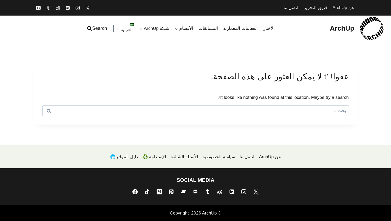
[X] (87, 7)
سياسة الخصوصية (219, 156)
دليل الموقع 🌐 (124, 156)
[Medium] (159, 192)
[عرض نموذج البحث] (98, 28)
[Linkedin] (67, 7)
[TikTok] (147, 192)
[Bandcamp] (183, 192)
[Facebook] (135, 192)
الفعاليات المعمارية (240, 28)
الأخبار (269, 28)
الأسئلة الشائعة (184, 156)
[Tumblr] (48, 7)
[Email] (38, 7)
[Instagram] (77, 7)
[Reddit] (58, 7)
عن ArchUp (343, 7)
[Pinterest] (171, 192)
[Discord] (195, 192)
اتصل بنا (291, 7)
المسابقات (208, 28)
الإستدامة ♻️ (154, 156)
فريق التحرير (315, 7)
